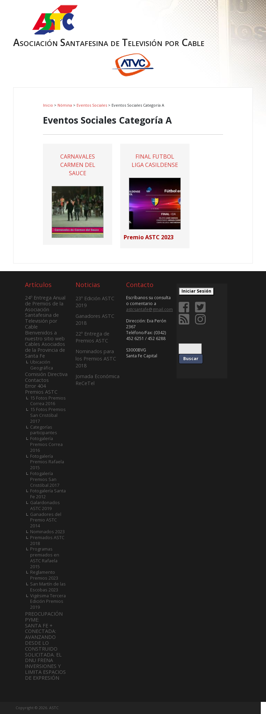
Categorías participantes (43, 430)
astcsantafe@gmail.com (149, 309)
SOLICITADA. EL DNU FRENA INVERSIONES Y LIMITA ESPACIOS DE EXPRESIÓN (45, 666)
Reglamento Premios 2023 (44, 575)
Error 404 (35, 386)
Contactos (37, 380)
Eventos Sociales (92, 105)
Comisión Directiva (46, 374)
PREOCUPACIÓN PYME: (44, 616)
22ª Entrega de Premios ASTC (92, 337)
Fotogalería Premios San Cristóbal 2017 (44, 479)
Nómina (64, 105)
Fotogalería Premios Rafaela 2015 (47, 462)
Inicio (48, 105)
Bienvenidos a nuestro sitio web (45, 335)
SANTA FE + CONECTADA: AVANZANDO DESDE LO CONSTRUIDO (41, 637)
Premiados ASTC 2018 (47, 540)
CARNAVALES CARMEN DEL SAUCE (77, 165)
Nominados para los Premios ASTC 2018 (96, 358)
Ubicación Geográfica (41, 365)
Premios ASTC (41, 392)
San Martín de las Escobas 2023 (48, 587)
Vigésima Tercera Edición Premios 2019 (48, 601)
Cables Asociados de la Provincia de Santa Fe (45, 350)
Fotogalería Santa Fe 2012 (48, 494)
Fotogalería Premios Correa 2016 (46, 444)
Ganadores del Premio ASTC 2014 (45, 520)
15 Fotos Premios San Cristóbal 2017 (48, 415)
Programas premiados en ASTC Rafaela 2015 (44, 557)
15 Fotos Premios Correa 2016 (48, 401)
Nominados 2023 (47, 531)
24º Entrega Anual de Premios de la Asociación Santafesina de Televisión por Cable (45, 312)
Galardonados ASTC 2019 (45, 505)
